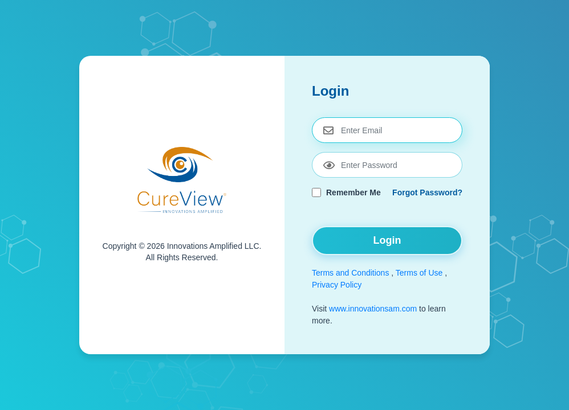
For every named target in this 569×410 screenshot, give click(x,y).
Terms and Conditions (350, 272)
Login (387, 240)
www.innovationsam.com (374, 308)
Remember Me (353, 192)
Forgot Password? (427, 192)
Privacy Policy (336, 284)
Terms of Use (419, 272)
